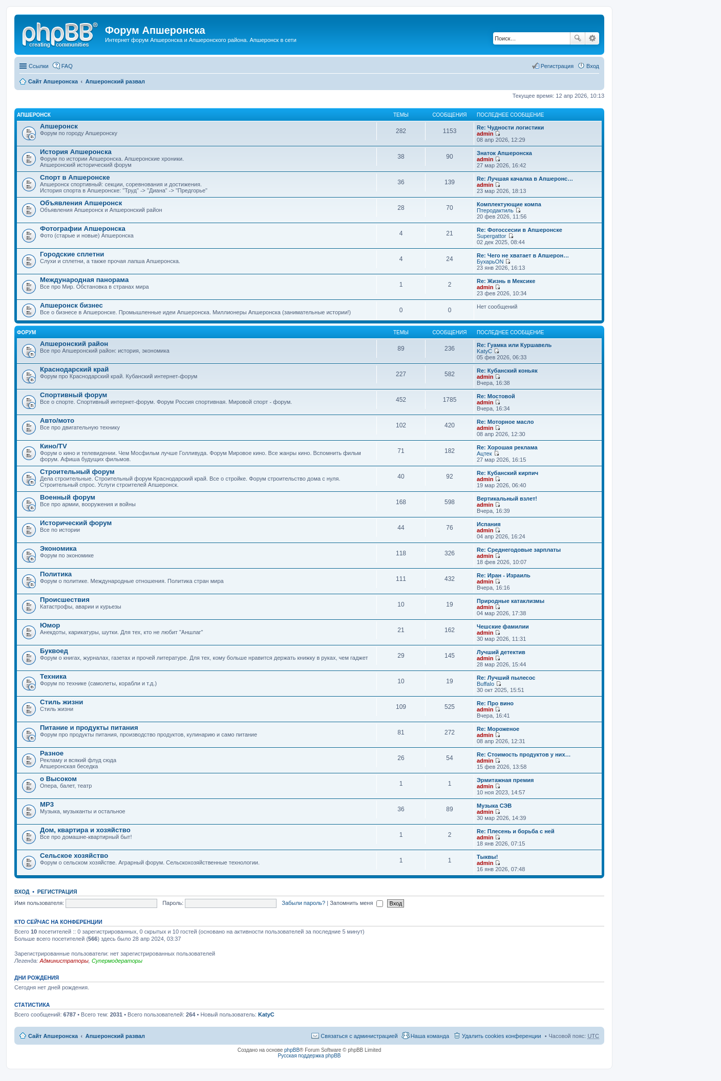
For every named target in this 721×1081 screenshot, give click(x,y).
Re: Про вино (495, 703)
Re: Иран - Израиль (504, 575)
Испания (489, 524)
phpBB (292, 1050)
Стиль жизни (61, 702)
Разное (51, 753)
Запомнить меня (356, 903)
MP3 (47, 804)
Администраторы (63, 961)
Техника (53, 676)
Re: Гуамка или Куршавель (514, 345)
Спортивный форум (73, 395)
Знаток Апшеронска (504, 153)
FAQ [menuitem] (67, 66)
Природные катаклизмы (510, 601)
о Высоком (58, 779)
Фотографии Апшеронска (82, 228)
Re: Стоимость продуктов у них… (524, 754)
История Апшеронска (76, 152)
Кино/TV (53, 446)
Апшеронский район (74, 344)
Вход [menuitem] (592, 66)
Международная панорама (84, 280)
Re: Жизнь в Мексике (506, 281)
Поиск (577, 38)
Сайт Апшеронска (53, 81)
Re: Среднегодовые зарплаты (519, 550)
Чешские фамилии (503, 626)
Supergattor (491, 236)
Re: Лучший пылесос (506, 678)
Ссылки (39, 66)
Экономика (58, 548)
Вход (21, 892)
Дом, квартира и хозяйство (85, 830)
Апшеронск (34, 115)
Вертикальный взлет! (507, 498)
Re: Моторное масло (505, 422)
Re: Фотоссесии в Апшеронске (519, 230)
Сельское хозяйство (74, 855)
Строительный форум (77, 471)
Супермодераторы (117, 961)
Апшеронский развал (115, 81)
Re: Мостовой (496, 396)
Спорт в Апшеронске (75, 177)
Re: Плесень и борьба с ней (516, 831)
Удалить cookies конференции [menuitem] (501, 1036)
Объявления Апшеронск (81, 203)
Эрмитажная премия (505, 780)
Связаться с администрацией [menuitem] (359, 1036)
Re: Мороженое (498, 729)
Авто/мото (57, 420)
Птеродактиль (495, 210)
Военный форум (67, 497)
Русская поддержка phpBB (309, 1055)
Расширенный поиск (592, 38)
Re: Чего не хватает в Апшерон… (523, 255)
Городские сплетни (72, 254)
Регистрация (57, 892)
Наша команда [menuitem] (430, 1036)
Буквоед (54, 651)
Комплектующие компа (509, 204)
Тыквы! (487, 857)
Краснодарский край (74, 369)
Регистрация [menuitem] (557, 66)
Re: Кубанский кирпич (507, 473)
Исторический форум (76, 523)
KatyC (484, 351)
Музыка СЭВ (494, 806)
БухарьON (490, 261)
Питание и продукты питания (89, 727)
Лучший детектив (501, 652)
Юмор (50, 625)
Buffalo (485, 684)
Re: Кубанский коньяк (507, 370)
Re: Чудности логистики (510, 127)
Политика (56, 574)
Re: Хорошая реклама (507, 447)
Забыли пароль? (303, 903)
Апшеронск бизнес (71, 305)
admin (485, 134)
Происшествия (65, 599)
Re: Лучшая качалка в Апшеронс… (525, 179)
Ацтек (484, 453)
